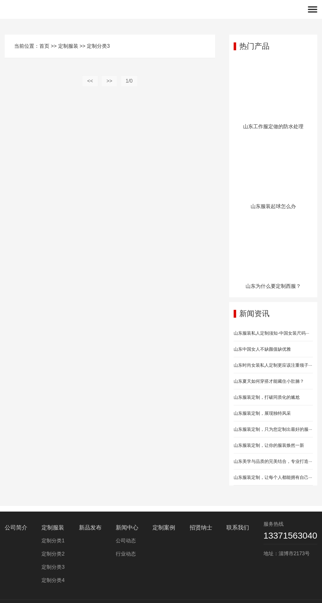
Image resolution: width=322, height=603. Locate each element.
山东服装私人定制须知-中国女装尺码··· (271, 333)
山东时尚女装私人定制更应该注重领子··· (273, 365)
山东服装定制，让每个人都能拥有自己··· (273, 477)
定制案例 (164, 527)
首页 (44, 46)
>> (109, 81)
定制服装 (68, 46)
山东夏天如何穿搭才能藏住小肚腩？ (269, 381)
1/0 (129, 81)
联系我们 (237, 527)
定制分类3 (98, 46)
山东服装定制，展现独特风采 (262, 413)
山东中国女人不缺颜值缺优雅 (262, 349)
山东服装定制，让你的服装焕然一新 (269, 445)
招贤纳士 (201, 527)
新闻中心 (127, 527)
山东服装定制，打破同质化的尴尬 (267, 397)
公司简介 (16, 527)
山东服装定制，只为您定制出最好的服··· (273, 429)
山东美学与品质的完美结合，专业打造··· (273, 461)
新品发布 (90, 527)
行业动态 (126, 553)
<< (90, 81)
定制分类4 (53, 580)
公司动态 (126, 540)
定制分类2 (53, 553)
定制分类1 (53, 540)
